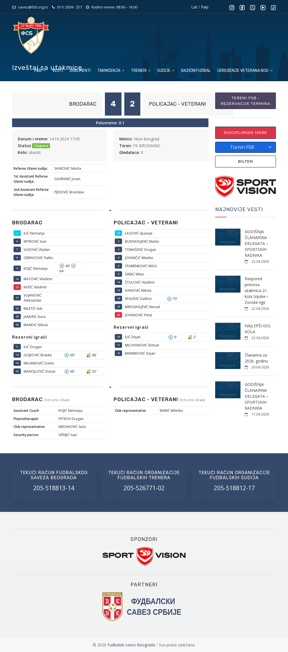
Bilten (245, 161)
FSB (40, 70)
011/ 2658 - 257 (69, 7)
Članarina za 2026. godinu (256, 358)
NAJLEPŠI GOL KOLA (258, 328)
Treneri (140, 70)
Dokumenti (80, 70)
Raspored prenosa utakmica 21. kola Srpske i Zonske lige (256, 290)
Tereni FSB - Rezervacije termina (246, 101)
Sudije (165, 70)
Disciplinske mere (245, 132)
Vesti (57, 70)
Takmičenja (110, 70)
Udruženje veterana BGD (245, 70)
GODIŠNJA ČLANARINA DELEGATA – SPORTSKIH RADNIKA (256, 243)
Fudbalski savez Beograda (131, 644)
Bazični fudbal (196, 70)
